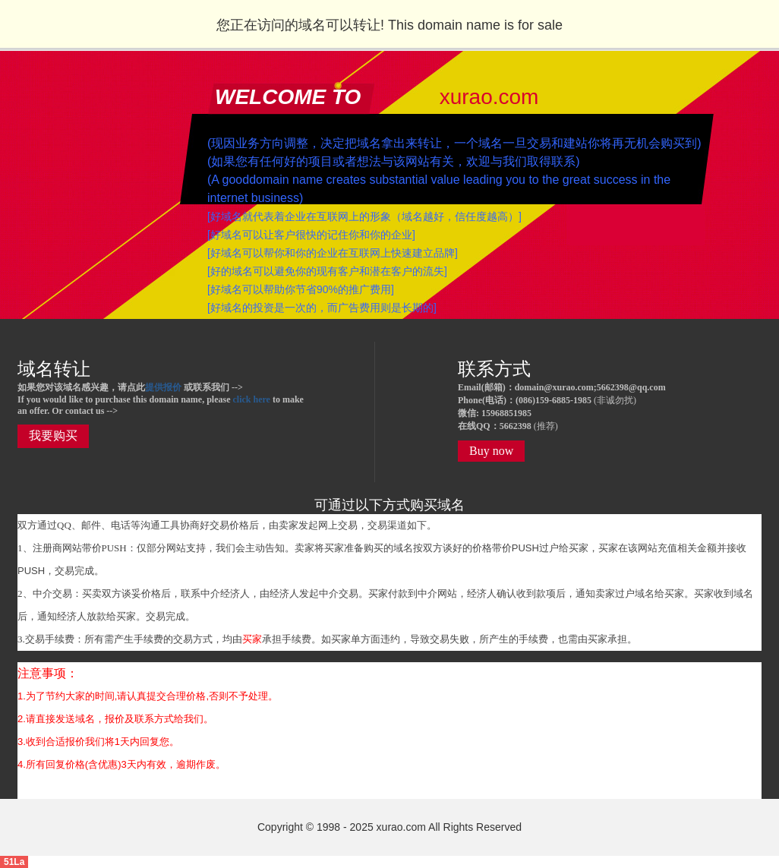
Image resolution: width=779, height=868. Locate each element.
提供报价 (163, 387)
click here (251, 399)
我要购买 (53, 435)
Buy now (491, 450)
